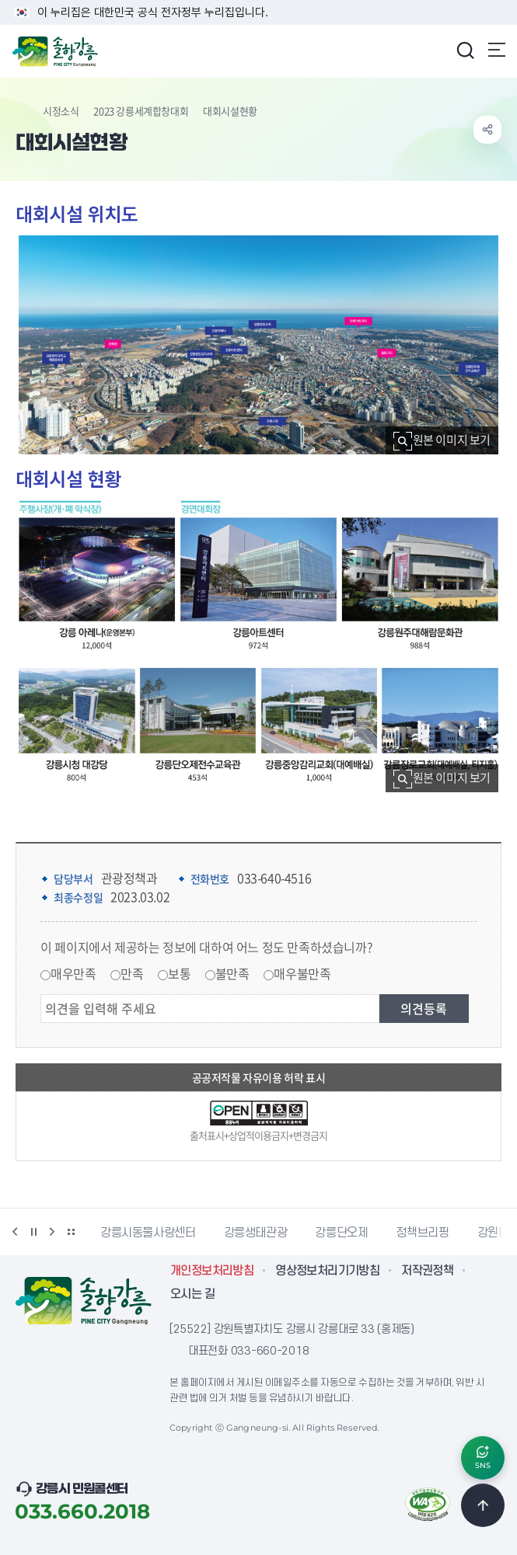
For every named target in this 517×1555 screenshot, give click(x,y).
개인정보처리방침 (211, 1271)
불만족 (232, 973)
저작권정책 (427, 1271)
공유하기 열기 (487, 130)
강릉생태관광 (256, 1233)
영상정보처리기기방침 (327, 1271)
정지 (33, 1231)
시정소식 (61, 111)
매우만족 (73, 973)
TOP (483, 1505)
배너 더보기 (70, 1231)
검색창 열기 (464, 49)
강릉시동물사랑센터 (148, 1233)
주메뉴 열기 (496, 49)
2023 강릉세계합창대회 (140, 111)
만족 (132, 973)
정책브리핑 (422, 1233)
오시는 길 (192, 1294)
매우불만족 (302, 973)
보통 (179, 973)
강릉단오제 (341, 1233)
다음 (52, 1231)
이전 (14, 1231)
